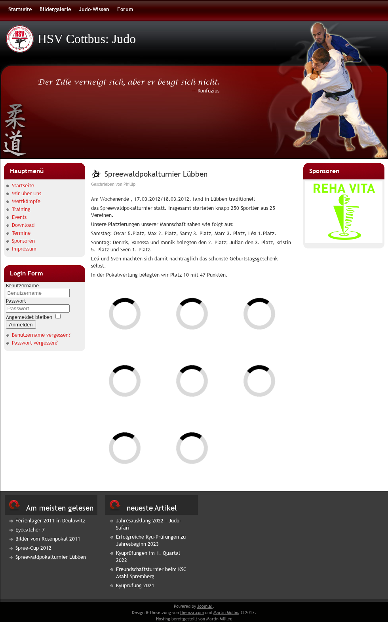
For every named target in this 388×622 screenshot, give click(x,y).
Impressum (24, 248)
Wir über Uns (26, 193)
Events (19, 217)
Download (23, 224)
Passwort (16, 300)
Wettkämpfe (26, 201)
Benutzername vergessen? (41, 334)
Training (21, 209)
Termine (21, 232)
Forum (125, 9)
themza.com (192, 612)
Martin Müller (225, 612)
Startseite (20, 9)
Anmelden (21, 325)
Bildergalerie (55, 9)
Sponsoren (23, 240)
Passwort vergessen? (35, 342)
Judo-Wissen (94, 9)
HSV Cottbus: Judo (87, 39)
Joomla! (205, 606)
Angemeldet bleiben (29, 316)
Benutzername (22, 285)
